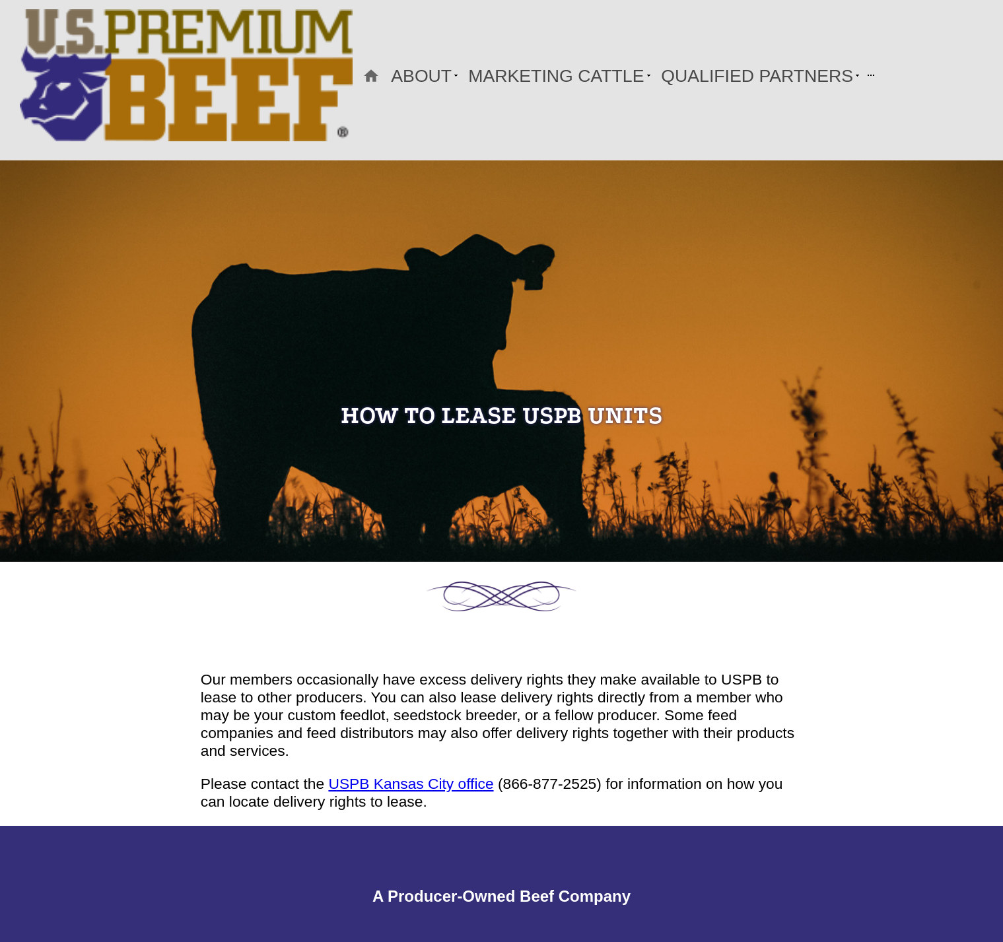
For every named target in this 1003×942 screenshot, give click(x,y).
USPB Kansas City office (410, 783)
